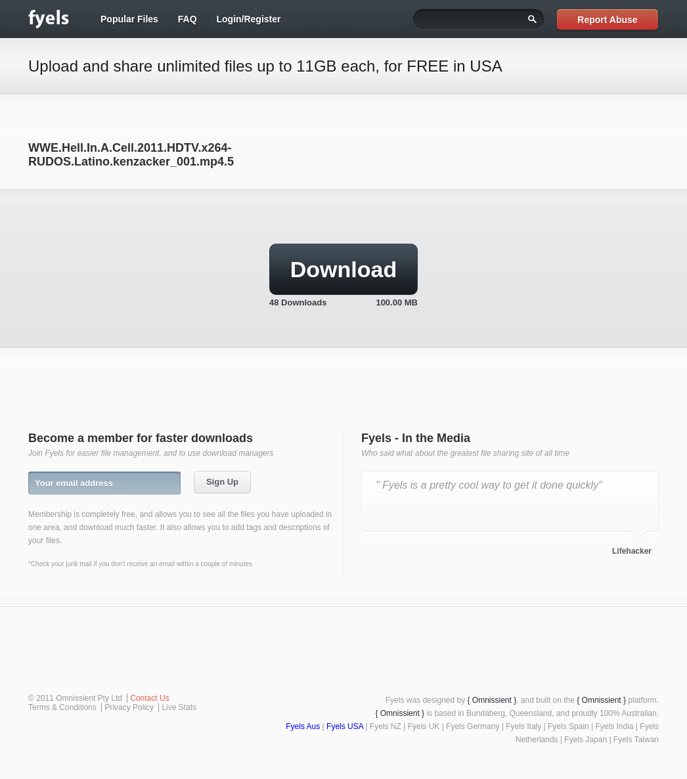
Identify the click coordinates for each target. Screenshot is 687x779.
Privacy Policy (129, 707)
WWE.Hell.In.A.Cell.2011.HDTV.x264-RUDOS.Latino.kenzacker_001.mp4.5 (131, 154)
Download (343, 269)
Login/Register (248, 19)
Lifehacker (632, 551)
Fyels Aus (303, 726)
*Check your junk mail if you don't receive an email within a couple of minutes (140, 564)
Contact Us (149, 698)
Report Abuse (607, 19)
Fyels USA (344, 726)
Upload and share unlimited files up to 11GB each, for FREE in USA (265, 66)
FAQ (187, 19)
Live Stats (179, 707)
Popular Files (129, 19)
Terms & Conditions (62, 707)
